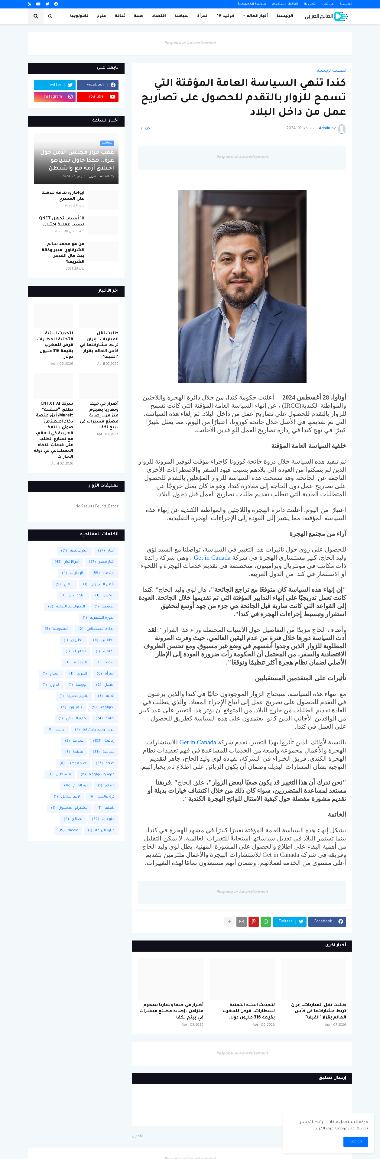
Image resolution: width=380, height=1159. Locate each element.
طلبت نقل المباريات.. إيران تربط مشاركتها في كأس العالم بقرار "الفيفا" (318, 1012)
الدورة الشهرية (99, 618)
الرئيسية (346, 4)
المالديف (76, 663)
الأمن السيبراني (99, 584)
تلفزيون (71, 707)
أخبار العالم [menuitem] (257, 16)
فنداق (106, 786)
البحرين (105, 595)
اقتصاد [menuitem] (159, 16)
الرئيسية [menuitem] (284, 16)
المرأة (106, 674)
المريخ (78, 674)
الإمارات (72, 573)
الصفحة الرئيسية (331, 71)
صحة (105, 763)
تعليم (106, 696)
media (68, 830)
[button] (50, 16)
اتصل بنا (310, 4)
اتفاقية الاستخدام (285, 4)
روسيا (56, 730)
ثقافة (105, 718)
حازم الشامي (72, 718)
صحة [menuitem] (139, 16)
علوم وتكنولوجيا (98, 774)
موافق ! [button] (355, 1142)
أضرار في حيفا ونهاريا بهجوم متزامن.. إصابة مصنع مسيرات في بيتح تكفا (171, 1012)
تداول (51, 685)
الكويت (105, 663)
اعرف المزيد (324, 1129)
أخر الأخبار (67, 562)
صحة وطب (73, 763)
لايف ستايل (67, 797)
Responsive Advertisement (190, 43)
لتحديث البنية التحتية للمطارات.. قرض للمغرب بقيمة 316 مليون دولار (249, 1012)
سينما (74, 752)
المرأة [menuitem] (203, 16)
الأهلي (64, 584)
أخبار (106, 551)
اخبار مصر (102, 562)
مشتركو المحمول (69, 808)
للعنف (106, 808)
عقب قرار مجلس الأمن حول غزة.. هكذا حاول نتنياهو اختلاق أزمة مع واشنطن (77, 161)
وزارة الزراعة (101, 830)
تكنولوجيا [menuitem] (79, 16)
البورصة (105, 607)
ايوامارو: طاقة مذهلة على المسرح (62, 196)
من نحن (328, 4)
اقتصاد (104, 573)
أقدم (139, 1136)
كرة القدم (76, 786)
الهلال (105, 685)
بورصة (77, 685)
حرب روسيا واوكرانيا (95, 730)
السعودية (57, 629)
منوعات (103, 819)
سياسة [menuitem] (181, 16)
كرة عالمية (102, 797)
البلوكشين (73, 595)
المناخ (51, 674)
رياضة (104, 741)
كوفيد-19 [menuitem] (225, 16)
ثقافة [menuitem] (120, 16)
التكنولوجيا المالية (66, 607)
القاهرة (105, 651)
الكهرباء (76, 651)
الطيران (73, 640)
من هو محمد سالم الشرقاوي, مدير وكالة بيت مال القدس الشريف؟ (63, 253)
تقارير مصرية (74, 696)
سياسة (104, 752)
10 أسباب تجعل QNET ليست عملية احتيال (61, 221)
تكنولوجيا (103, 707)
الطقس (104, 640)
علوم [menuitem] (101, 16)
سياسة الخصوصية (252, 4)
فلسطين (59, 774)
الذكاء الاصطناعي (96, 629)
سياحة (74, 741)
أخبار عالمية (74, 551)
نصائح (73, 819)
